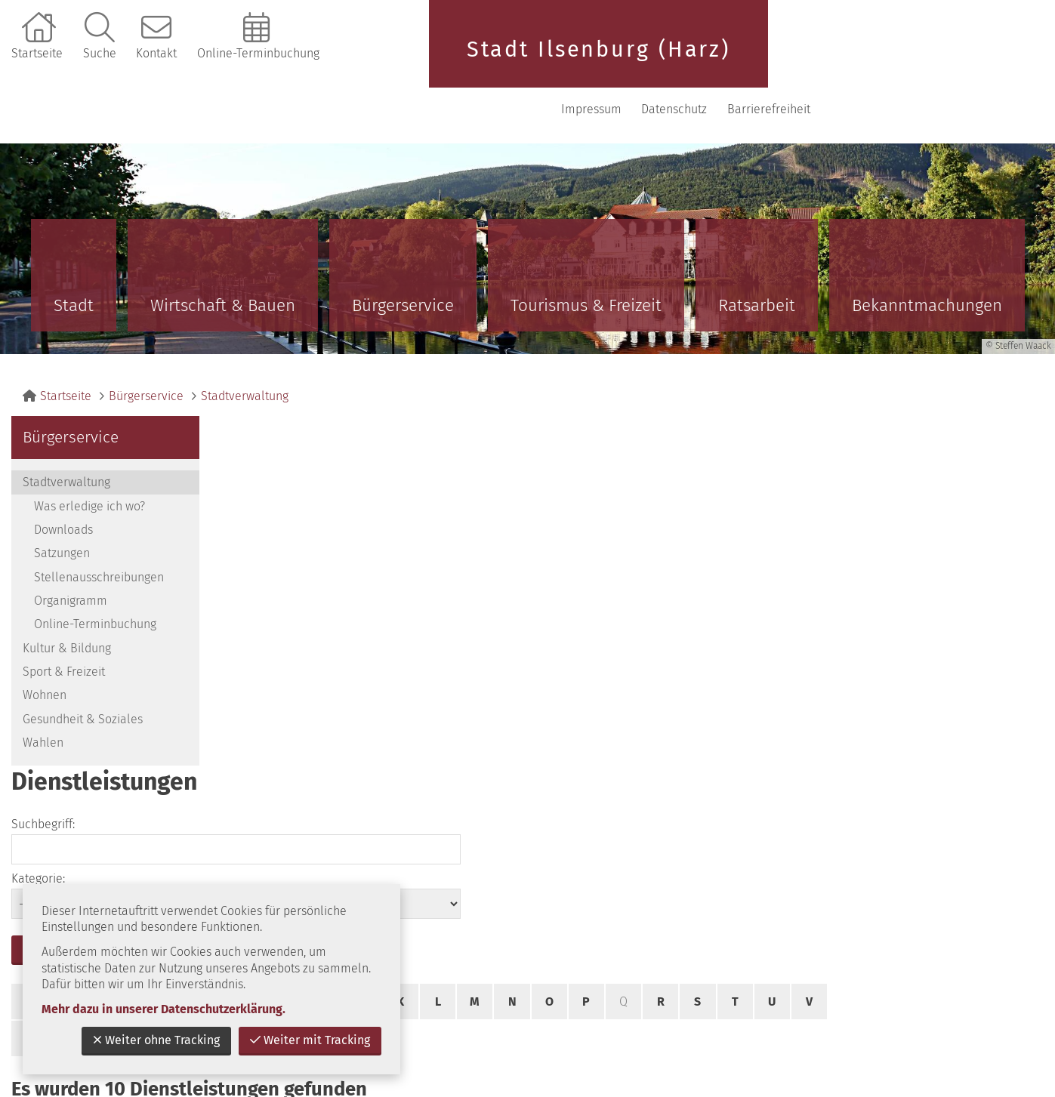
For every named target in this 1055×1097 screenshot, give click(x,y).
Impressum (811, 60)
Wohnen (44, 646)
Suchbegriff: (253, 425)
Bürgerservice (403, 256)
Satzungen (62, 504)
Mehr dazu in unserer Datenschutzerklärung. (163, 1009)
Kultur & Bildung (67, 599)
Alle (388, 585)
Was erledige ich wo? (89, 457)
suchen (260, 496)
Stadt (74, 256)
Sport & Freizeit (64, 622)
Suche (99, 53)
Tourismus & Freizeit (586, 256)
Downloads (63, 480)
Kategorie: (671, 425)
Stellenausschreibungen (99, 528)
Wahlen (43, 693)
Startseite (37, 53)
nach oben (997, 779)
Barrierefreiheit (988, 60)
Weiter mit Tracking (310, 1040)
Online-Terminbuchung (258, 53)
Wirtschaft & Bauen (222, 256)
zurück (908, 779)
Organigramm (70, 551)
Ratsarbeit (756, 256)
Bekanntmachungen (927, 256)
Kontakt (156, 53)
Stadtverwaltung (244, 347)
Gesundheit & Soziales (83, 670)
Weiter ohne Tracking (156, 1040)
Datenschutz (894, 60)
